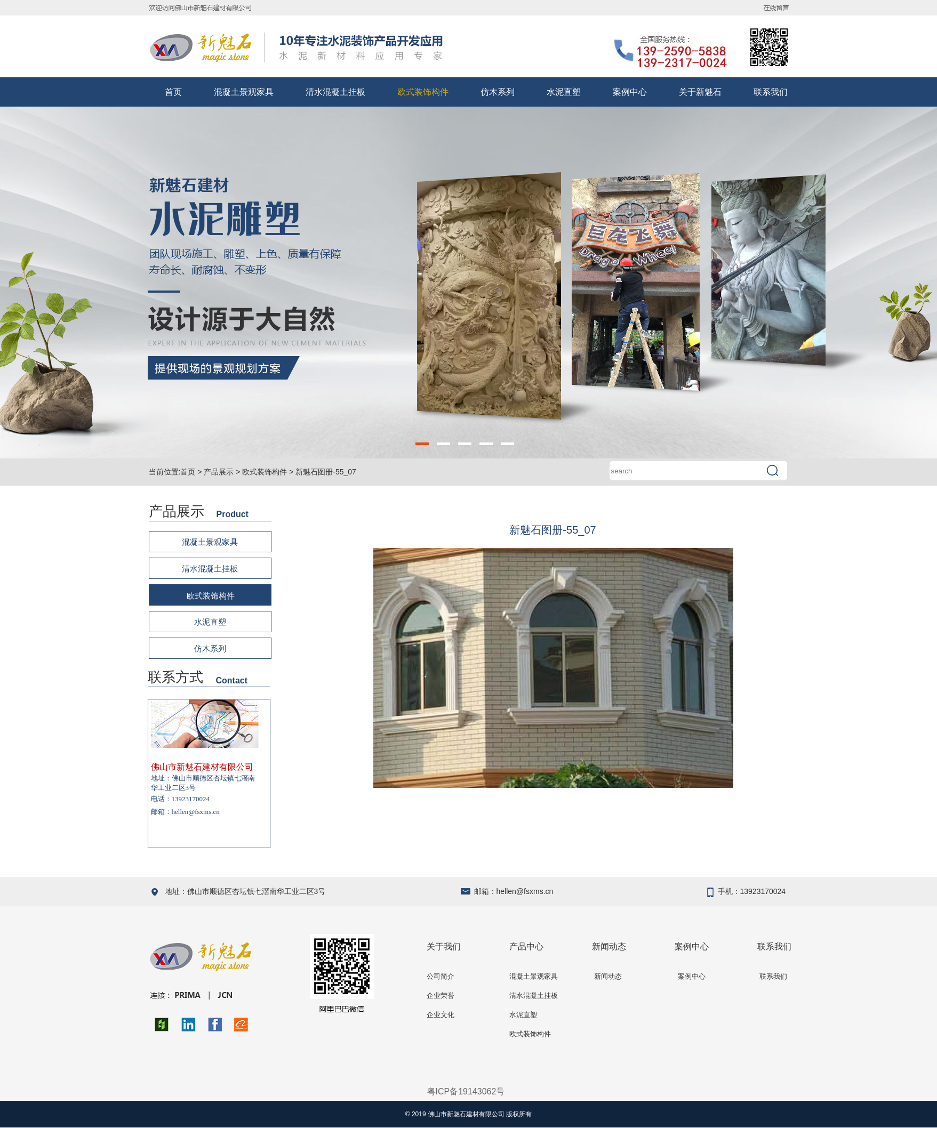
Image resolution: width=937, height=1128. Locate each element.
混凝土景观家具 (244, 91)
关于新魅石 (700, 91)
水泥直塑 (564, 91)
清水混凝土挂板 (335, 91)
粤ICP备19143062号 (466, 1091)
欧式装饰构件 (423, 91)
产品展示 (219, 472)
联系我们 (771, 91)
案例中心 (630, 91)
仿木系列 (497, 91)
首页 (173, 91)
